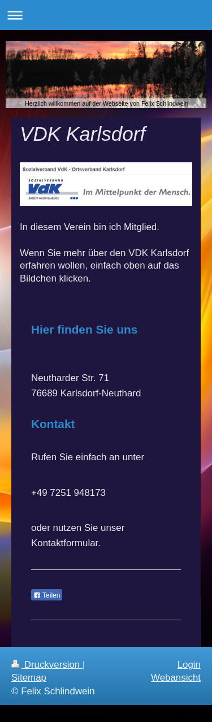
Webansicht (176, 677)
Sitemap (28, 677)
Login (189, 664)
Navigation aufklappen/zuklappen (106, 15)
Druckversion (47, 664)
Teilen (46, 595)
